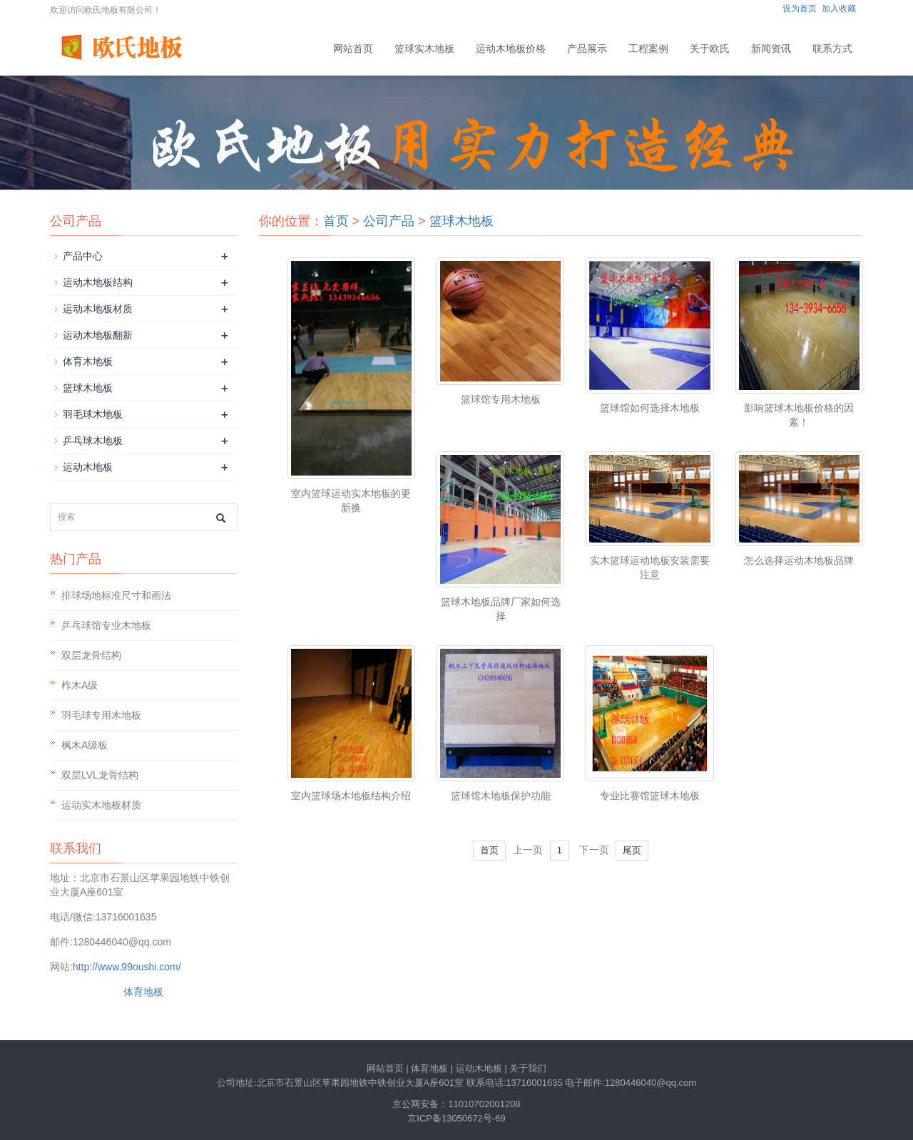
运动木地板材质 (98, 308)
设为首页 (799, 9)
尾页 (632, 850)
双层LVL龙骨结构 (99, 775)
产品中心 (83, 256)
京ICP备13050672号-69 (456, 1118)
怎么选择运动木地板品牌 (799, 560)
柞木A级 (79, 685)
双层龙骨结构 (91, 655)
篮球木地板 (461, 221)
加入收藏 (839, 9)
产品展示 (587, 48)
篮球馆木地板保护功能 (501, 795)
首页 (336, 221)
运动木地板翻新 (98, 335)
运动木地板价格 (511, 48)
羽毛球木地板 (93, 414)
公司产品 (388, 221)
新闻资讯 (771, 48)
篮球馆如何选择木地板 (650, 408)
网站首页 (353, 48)
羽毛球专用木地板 (101, 715)
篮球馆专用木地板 (501, 399)
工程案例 (648, 48)
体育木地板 (88, 361)
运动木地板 (88, 467)
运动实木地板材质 (101, 805)
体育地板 (143, 991)
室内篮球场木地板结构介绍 (351, 795)
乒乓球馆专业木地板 (106, 625)
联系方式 (832, 48)
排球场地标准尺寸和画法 (116, 595)
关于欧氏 (710, 48)
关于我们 (527, 1068)
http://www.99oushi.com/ (127, 966)
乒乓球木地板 (93, 440)
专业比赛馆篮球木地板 (650, 795)
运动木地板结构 (98, 282)
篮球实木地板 (424, 48)
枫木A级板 (84, 745)
